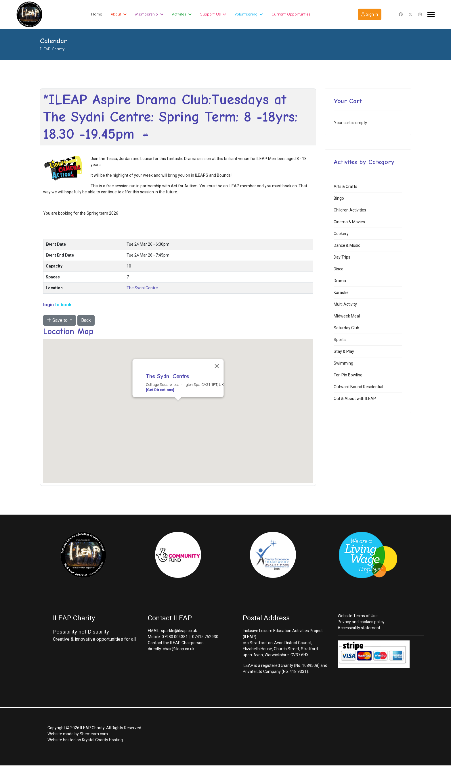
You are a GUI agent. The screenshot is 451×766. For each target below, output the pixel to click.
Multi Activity (345, 304)
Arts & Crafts (345, 186)
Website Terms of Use (358, 615)
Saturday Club (346, 328)
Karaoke (341, 292)
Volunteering (246, 14)
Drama (340, 280)
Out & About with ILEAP (355, 398)
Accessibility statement (359, 627)
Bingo (339, 198)
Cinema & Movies (349, 222)
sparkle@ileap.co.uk (179, 630)
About (116, 14)
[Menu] (431, 14)
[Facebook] (401, 14)
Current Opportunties (291, 14)
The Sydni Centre (142, 288)
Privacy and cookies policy (361, 621)
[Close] (217, 366)
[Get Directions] (160, 390)
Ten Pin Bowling (348, 375)
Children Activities (350, 210)
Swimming (343, 363)
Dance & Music (347, 245)
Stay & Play (344, 351)
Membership (146, 14)
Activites (179, 14)
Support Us (210, 14)
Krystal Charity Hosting (102, 740)
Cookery (341, 233)
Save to (58, 320)
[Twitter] (410, 14)
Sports (340, 339)
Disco (338, 269)
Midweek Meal (347, 316)
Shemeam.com (94, 734)
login (48, 304)
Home (96, 14)
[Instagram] (420, 14)
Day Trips (342, 257)
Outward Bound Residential (358, 386)
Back (86, 320)
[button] (178, 405)
